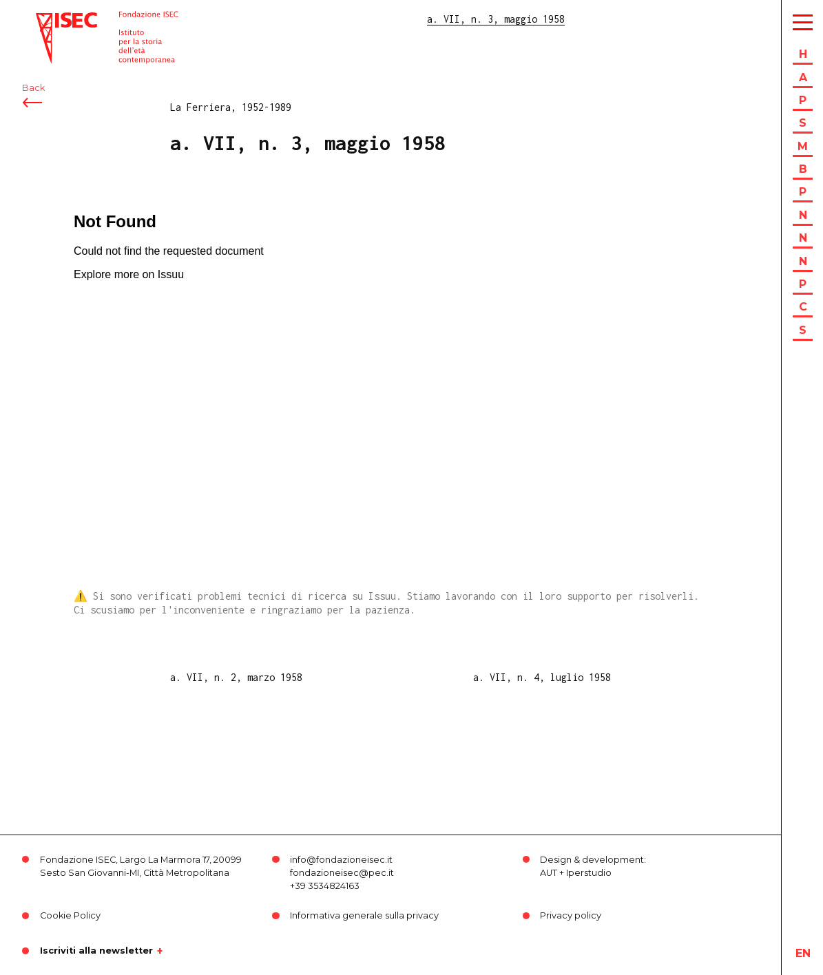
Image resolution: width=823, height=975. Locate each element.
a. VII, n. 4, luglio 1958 (542, 677)
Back (33, 88)
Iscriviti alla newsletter (96, 951)
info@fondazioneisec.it (341, 860)
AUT (548, 873)
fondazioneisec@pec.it (342, 873)
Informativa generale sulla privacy (364, 915)
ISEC (47, 19)
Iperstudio (589, 873)
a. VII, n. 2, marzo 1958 (236, 677)
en (803, 953)
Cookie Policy (70, 915)
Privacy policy (570, 915)
